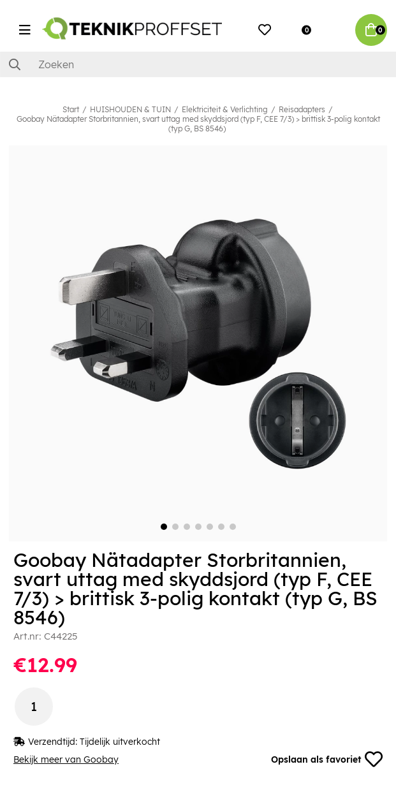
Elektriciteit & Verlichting (225, 109)
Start (70, 109)
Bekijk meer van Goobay (66, 759)
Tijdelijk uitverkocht (120, 741)
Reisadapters (302, 109)
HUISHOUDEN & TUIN (130, 109)
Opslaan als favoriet (327, 759)
